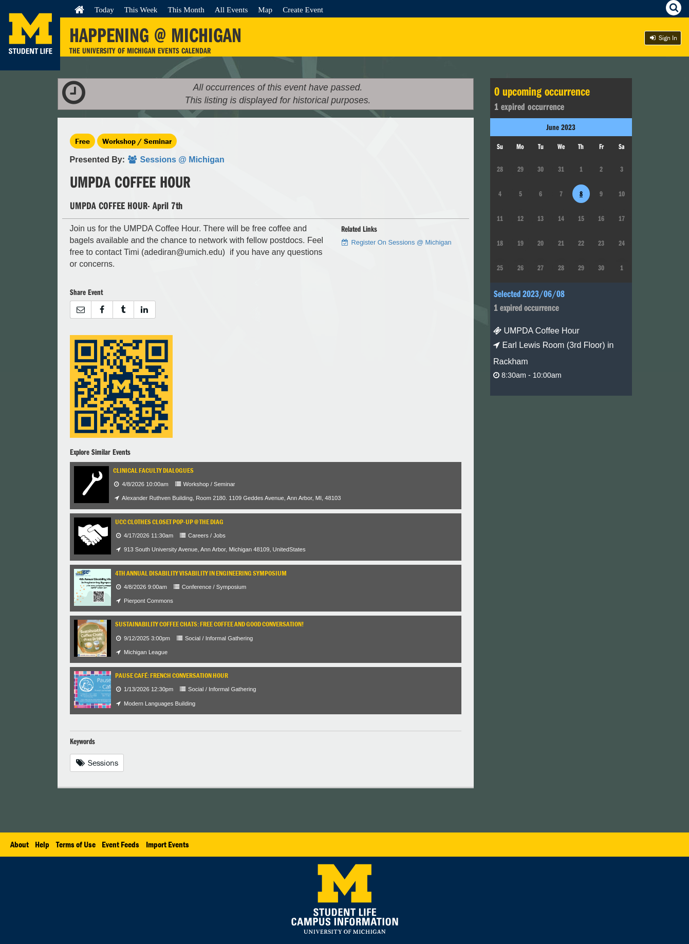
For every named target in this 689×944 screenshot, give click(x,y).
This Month (185, 9)
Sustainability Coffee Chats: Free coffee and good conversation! (209, 624)
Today (104, 9)
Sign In (662, 37)
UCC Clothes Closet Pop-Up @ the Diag (169, 521)
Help (42, 844)
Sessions (97, 762)
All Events (231, 9)
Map (265, 9)
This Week (141, 9)
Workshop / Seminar (137, 141)
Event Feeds (120, 844)
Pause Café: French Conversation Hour (171, 675)
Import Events (167, 844)
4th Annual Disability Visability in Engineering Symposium (201, 573)
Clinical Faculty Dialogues (153, 470)
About (19, 844)
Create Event (303, 9)
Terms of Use (76, 844)
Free (82, 141)
